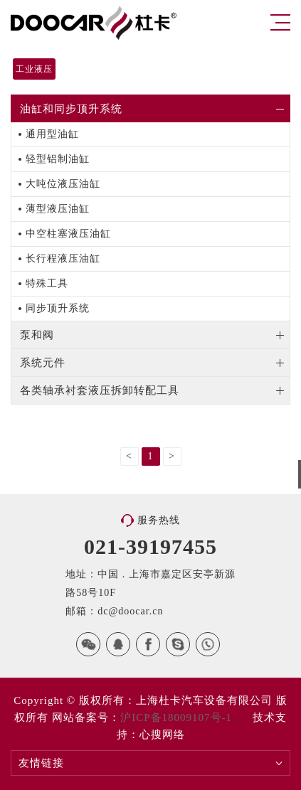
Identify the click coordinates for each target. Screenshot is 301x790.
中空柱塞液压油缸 (68, 233)
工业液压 (34, 69)
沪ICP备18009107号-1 (176, 717)
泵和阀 (37, 335)
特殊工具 (47, 283)
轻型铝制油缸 (58, 159)
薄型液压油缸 (58, 208)
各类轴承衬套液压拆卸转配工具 (99, 390)
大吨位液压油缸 (63, 183)
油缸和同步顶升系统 (71, 108)
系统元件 (42, 362)
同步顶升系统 (58, 308)
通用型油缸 (52, 134)
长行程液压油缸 (63, 258)
